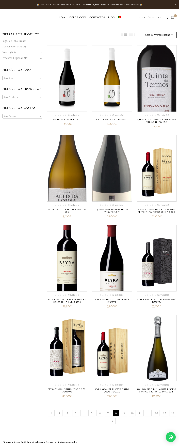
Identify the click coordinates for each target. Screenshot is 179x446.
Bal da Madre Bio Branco (112, 119)
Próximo (112, 421)
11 (140, 413)
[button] (174, 17)
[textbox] (22, 78)
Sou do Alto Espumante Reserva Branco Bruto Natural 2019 (156, 390)
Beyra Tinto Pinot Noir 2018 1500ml (112, 300)
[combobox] (22, 78)
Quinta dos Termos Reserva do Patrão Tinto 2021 (156, 120)
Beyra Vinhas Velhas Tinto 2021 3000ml (67, 390)
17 (164, 413)
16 (156, 413)
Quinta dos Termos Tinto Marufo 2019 (112, 210)
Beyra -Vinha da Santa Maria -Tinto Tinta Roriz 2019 (67, 300)
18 (172, 413)
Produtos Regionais (12, 57)
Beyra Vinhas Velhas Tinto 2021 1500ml (156, 300)
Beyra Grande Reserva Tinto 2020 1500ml (112, 390)
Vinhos (6, 52)
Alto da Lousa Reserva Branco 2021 (67, 210)
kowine (41, 442)
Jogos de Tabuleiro (12, 40)
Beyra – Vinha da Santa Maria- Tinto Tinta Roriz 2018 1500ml (157, 210)
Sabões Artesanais (12, 46)
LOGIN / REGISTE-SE (151, 17)
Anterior (51, 413)
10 (132, 413)
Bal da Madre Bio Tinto (67, 119)
